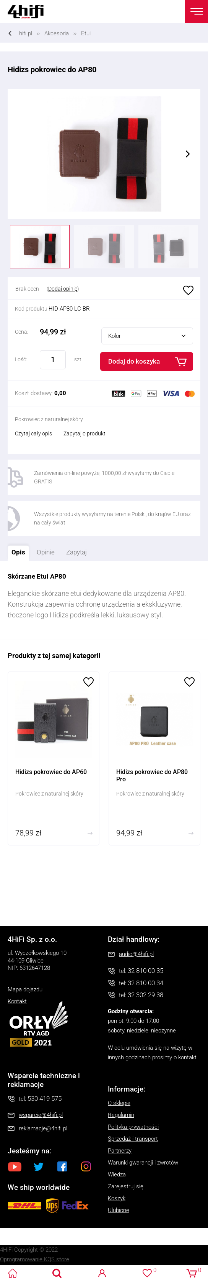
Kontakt (17, 1001)
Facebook (62, 1166)
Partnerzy (120, 1150)
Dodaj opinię (62, 289)
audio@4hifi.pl (136, 954)
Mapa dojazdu (25, 989)
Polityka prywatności (133, 1126)
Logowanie (102, 1273)
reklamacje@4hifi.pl (43, 1128)
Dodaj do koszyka (134, 361)
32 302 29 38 (145, 995)
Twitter (38, 1166)
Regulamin (121, 1115)
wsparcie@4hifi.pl (41, 1115)
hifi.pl (25, 33)
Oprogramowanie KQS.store (34, 1259)
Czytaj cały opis (33, 433)
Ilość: (21, 359)
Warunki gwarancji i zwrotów (143, 1162)
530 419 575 (45, 1098)
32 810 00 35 (145, 970)
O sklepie (119, 1103)
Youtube (15, 1166)
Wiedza (117, 1174)
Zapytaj (74, 551)
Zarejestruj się (125, 1186)
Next (188, 154)
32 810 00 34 (145, 983)
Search (57, 1273)
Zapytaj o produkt (84, 433)
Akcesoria (56, 33)
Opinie (46, 552)
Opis (16, 551)
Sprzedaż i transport (133, 1138)
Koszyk (116, 1198)
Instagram (86, 1166)
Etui (86, 33)
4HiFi (31, 11)
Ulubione (187, 290)
